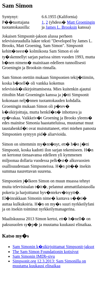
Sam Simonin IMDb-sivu (34, 256)
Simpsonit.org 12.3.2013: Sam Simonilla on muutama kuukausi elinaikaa (49, 263)
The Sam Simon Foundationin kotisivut (45, 251)
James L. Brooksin (61, 27)
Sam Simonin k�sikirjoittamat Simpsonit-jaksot (53, 246)
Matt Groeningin (81, 22)
